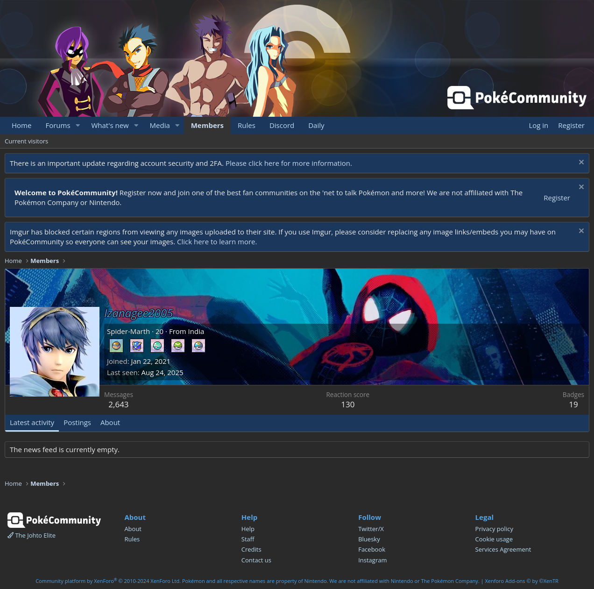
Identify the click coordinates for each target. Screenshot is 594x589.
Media (160, 125)
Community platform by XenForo (108, 580)
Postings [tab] (77, 422)
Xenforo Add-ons (521, 580)
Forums (57, 125)
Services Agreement (503, 549)
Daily (316, 125)
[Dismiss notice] (580, 163)
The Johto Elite (31, 535)
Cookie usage (494, 539)
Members (207, 125)
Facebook (371, 549)
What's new (109, 125)
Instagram (372, 560)
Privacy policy (494, 529)
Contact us (256, 560)
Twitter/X (371, 529)
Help (248, 529)
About (132, 529)
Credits (251, 549)
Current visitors (26, 141)
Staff (248, 539)
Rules (246, 125)
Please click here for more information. (289, 163)
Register (557, 197)
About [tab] (110, 422)
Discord (281, 125)
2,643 (118, 404)
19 (573, 404)
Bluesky (369, 539)
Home (21, 125)
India (196, 331)
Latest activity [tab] (32, 422)
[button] (77, 125)
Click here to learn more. (217, 241)
